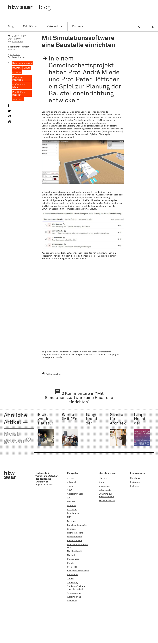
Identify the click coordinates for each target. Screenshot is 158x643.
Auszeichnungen (75, 494)
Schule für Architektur (78, 571)
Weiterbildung (74, 597)
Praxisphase (73, 559)
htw (29, 7)
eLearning (72, 506)
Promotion (72, 567)
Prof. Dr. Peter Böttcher (19, 93)
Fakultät (28, 26)
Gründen (71, 529)
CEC (69, 498)
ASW (69, 490)
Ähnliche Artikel (16, 419)
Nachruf (71, 555)
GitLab (27, 68)
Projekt (70, 563)
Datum (76, 26)
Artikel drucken (51, 374)
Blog (11, 26)
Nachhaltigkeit (74, 551)
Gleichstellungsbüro (77, 525)
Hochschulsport (75, 533)
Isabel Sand (17, 42)
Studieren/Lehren (16, 57)
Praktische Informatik (17, 78)
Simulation (17, 100)
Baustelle (17, 68)
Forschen (71, 521)
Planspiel (17, 72)
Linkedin (134, 486)
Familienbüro (73, 513)
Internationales (74, 537)
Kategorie (53, 26)
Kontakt (102, 482)
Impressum (104, 486)
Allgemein (15, 55)
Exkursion (72, 509)
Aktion (70, 478)
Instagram (135, 482)
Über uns (103, 478)
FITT (69, 517)
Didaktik (71, 502)
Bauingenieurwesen (22, 63)
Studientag (72, 582)
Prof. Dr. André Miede (19, 86)
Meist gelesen (17, 437)
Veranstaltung (74, 593)
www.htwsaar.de (107, 501)
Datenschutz (105, 490)
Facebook (135, 478)
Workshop (72, 601)
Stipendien (72, 575)
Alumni (70, 486)
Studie (70, 578)
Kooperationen (74, 541)
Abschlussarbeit (75, 589)
